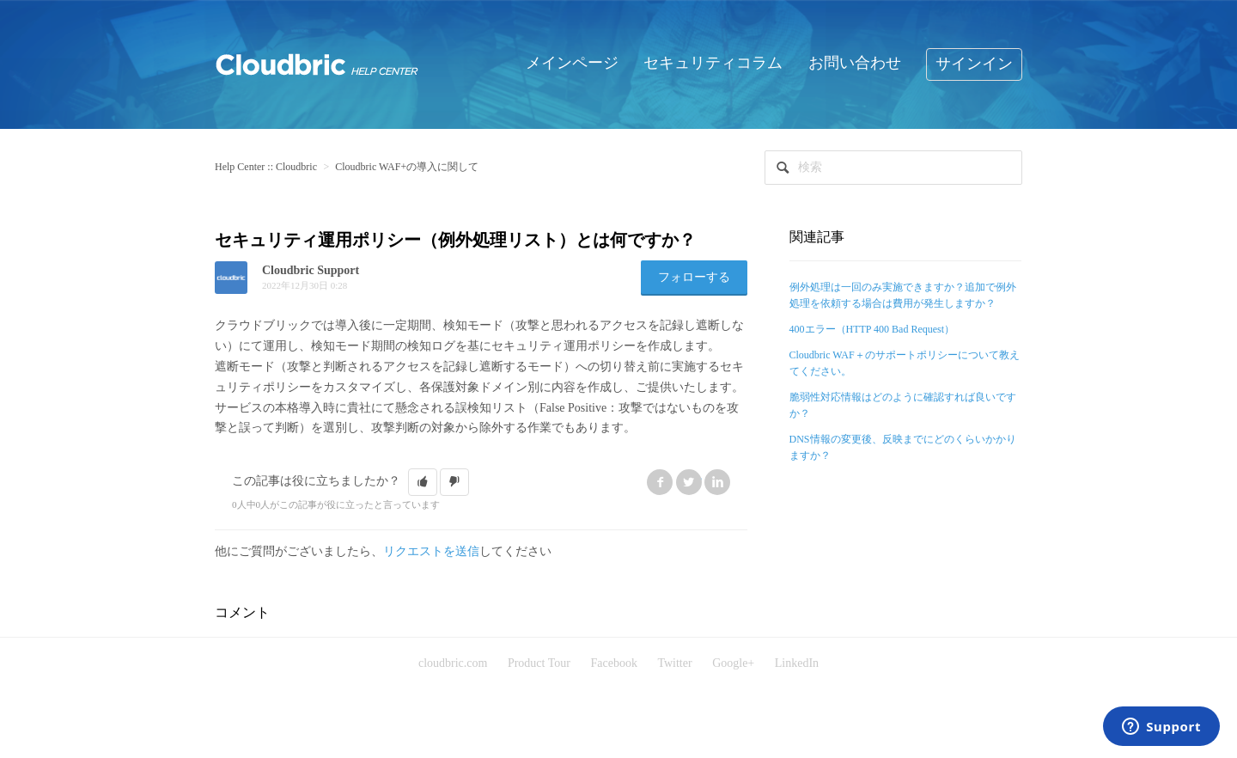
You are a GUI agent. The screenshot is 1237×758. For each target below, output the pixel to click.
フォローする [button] (694, 277)
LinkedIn (717, 482)
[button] (422, 482)
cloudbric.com (452, 663)
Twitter (689, 482)
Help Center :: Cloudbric (266, 167)
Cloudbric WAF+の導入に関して (406, 167)
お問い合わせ (854, 62)
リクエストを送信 (431, 551)
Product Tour (539, 663)
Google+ (733, 663)
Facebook (660, 482)
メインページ (572, 62)
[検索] (893, 167)
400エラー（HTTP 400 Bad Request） (872, 329)
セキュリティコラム (713, 62)
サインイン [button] (974, 63)
